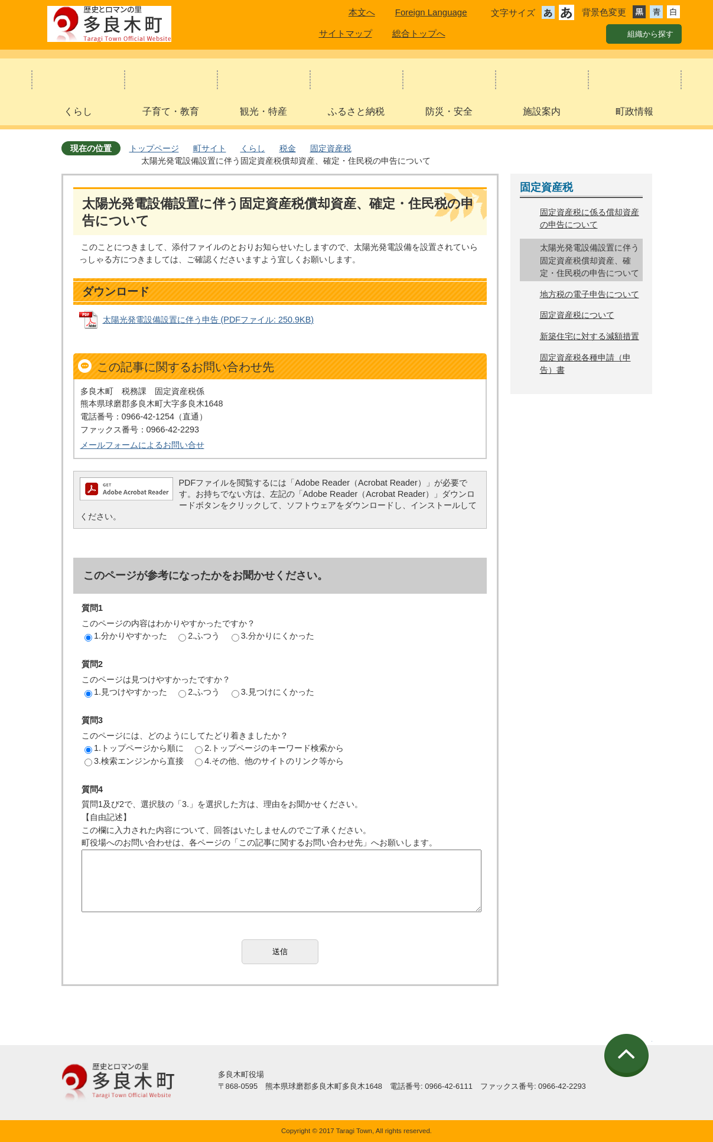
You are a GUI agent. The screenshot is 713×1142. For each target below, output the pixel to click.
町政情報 (634, 111)
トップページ (154, 148)
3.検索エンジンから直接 (134, 761)
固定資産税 (330, 148)
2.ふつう (199, 635)
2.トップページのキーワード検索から (269, 748)
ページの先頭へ (628, 1055)
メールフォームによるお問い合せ (142, 445)
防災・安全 (449, 111)
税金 (287, 148)
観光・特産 (263, 111)
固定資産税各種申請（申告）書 (585, 364)
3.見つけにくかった (273, 692)
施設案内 (542, 111)
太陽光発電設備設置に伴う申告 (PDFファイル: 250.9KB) (208, 319)
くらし (78, 111)
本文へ (362, 12)
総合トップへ (418, 33)
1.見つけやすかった (125, 692)
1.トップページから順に (134, 748)
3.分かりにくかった (273, 635)
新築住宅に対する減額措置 (589, 336)
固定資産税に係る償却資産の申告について (589, 218)
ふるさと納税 (356, 111)
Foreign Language (431, 12)
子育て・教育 (170, 111)
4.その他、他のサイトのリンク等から (269, 761)
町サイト (209, 148)
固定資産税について (577, 315)
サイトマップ (345, 33)
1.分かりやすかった (125, 635)
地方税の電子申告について (589, 294)
